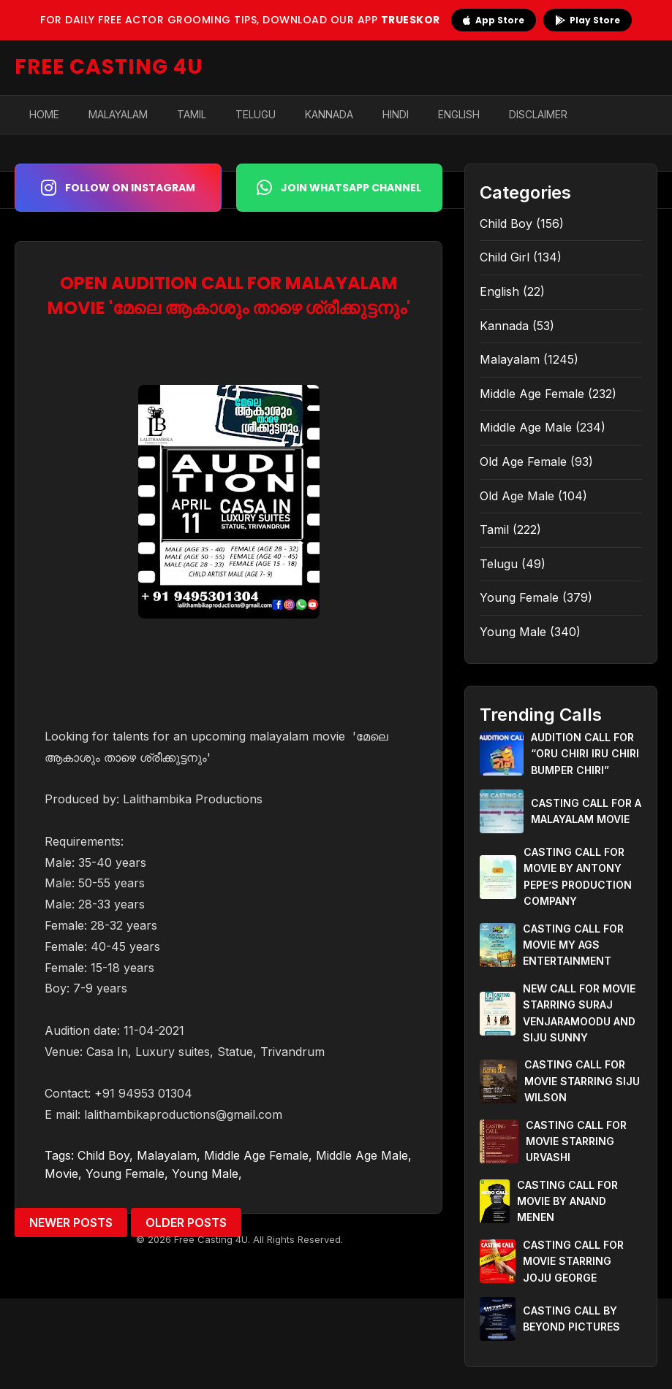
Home (44, 114)
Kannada (329, 114)
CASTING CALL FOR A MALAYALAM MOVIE (586, 811)
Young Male (205, 1173)
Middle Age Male (362, 1155)
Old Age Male (517, 496)
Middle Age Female (256, 1155)
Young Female (125, 1173)
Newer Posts (71, 1222)
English (459, 114)
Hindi (395, 114)
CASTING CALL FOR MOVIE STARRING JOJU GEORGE (573, 1261)
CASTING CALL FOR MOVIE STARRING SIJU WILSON (582, 1080)
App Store (493, 20)
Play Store (587, 20)
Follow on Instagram (118, 187)
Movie (61, 1173)
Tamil (191, 114)
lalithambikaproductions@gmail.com (183, 1114)
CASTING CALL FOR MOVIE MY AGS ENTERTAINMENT (573, 945)
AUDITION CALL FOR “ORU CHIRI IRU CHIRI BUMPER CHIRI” (585, 753)
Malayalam (118, 114)
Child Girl (504, 257)
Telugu (255, 114)
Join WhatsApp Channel (339, 187)
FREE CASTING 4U (109, 67)
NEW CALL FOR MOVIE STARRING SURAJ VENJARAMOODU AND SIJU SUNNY (579, 1013)
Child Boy (103, 1155)
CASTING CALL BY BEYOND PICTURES (571, 1318)
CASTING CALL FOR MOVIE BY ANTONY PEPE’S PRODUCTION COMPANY (578, 876)
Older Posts (186, 1222)
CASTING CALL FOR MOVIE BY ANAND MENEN (567, 1201)
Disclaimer (538, 114)
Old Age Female (523, 461)
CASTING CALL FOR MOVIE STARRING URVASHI (576, 1141)
